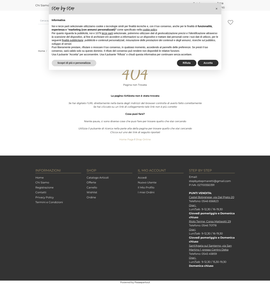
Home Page (126, 139)
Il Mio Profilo (146, 187)
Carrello (92, 187)
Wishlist (92, 192)
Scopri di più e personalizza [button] (74, 62)
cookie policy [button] (150, 29)
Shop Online (143, 139)
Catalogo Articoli (98, 177)
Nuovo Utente (147, 182)
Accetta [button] (208, 62)
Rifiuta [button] (187, 62)
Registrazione (44, 187)
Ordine (91, 197)
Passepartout (142, 282)
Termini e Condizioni (49, 202)
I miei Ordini (146, 192)
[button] (230, 22)
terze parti (107, 33)
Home (41, 51)
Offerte (91, 182)
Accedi (142, 177)
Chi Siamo (42, 5)
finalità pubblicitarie (72, 40)
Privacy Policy (44, 197)
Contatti (40, 192)
